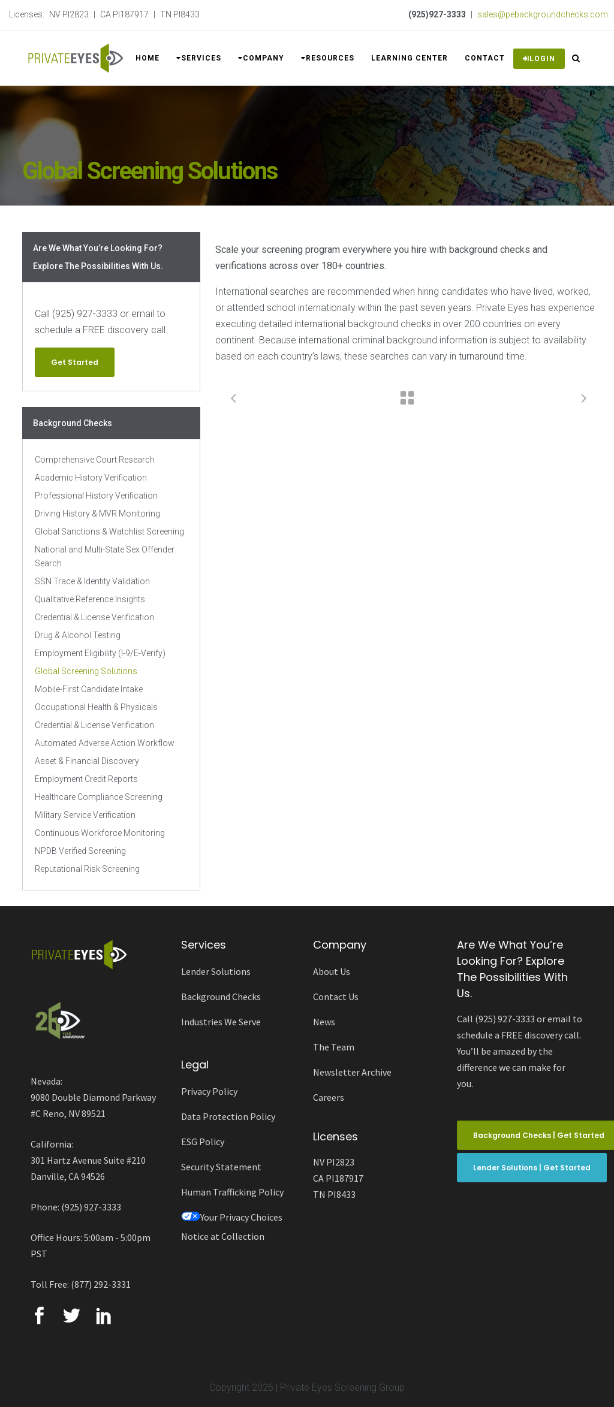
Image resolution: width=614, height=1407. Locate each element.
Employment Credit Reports (86, 779)
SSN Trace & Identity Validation (92, 581)
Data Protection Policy (228, 1116)
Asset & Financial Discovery (87, 761)
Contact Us (336, 997)
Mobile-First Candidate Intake (89, 689)
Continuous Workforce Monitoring (100, 833)
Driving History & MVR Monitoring (97, 513)
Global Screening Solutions (86, 671)
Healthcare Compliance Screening (98, 797)
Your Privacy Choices (231, 1217)
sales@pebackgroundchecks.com (542, 14)
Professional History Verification (96, 495)
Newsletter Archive (352, 1072)
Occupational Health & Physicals (96, 707)
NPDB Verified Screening (80, 851)
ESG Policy (202, 1142)
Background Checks (221, 997)
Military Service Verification (85, 815)
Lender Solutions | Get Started (532, 1168)
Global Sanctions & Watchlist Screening (109, 531)
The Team (333, 1047)
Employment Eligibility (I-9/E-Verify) (100, 653)
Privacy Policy (209, 1091)
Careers (328, 1097)
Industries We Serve (221, 1022)
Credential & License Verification (94, 617)
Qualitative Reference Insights (90, 599)
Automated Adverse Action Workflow (104, 743)
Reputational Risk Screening (87, 869)
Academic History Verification (91, 477)
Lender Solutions (216, 971)
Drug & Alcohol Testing (78, 635)
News (324, 1022)
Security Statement (221, 1167)
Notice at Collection (222, 1236)
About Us (331, 971)
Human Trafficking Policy (232, 1192)
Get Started (74, 362)
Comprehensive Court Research (95, 459)
